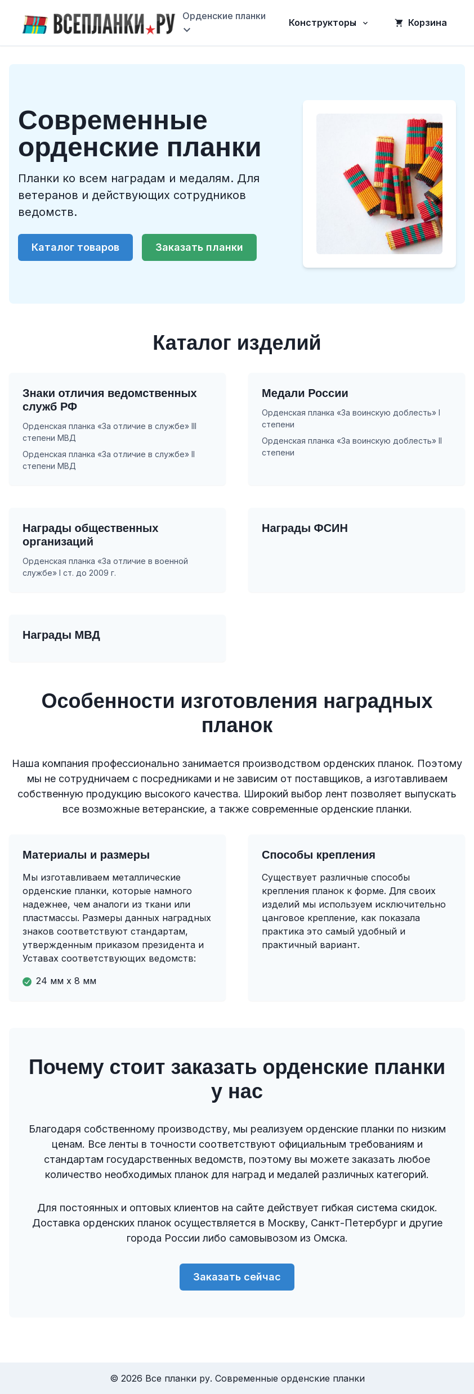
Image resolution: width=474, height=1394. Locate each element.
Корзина (421, 22)
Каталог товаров (75, 247)
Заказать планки (199, 247)
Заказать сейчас (237, 1277)
